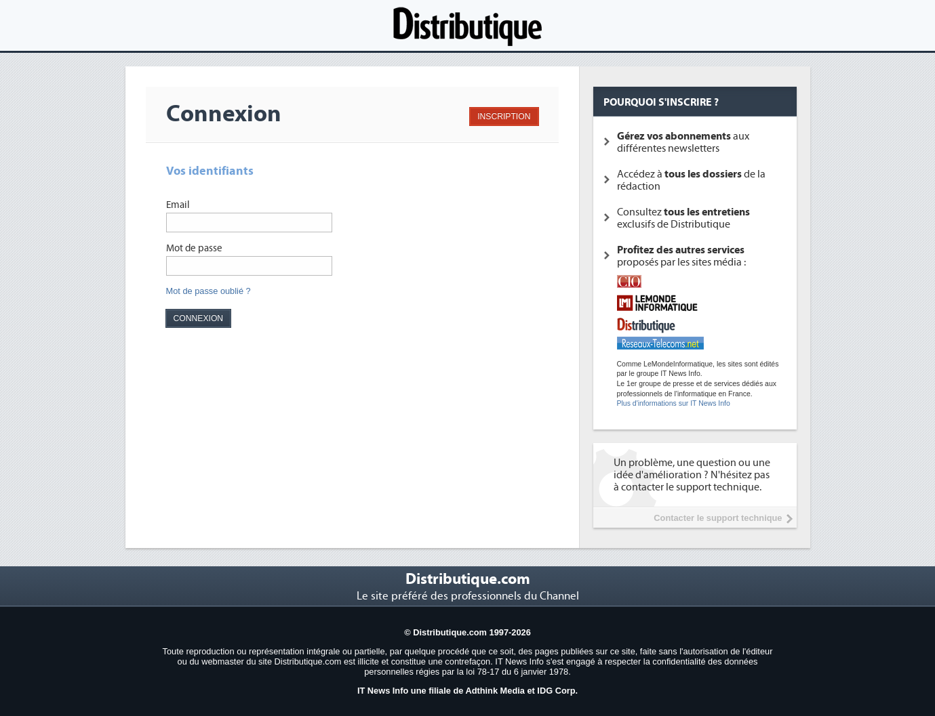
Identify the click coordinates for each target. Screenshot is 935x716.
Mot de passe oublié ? (208, 291)
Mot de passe (194, 248)
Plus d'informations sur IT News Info (673, 403)
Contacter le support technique (718, 518)
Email (178, 205)
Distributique (467, 25)
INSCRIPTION (503, 116)
